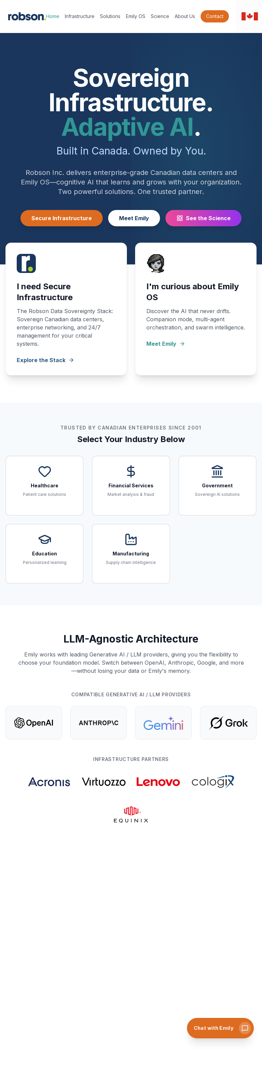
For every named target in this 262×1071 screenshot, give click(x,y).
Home (52, 16)
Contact (214, 16)
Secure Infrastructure (61, 218)
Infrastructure (79, 16)
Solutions (110, 16)
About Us (185, 16)
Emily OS (135, 16)
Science (160, 16)
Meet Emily (134, 218)
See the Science (203, 218)
